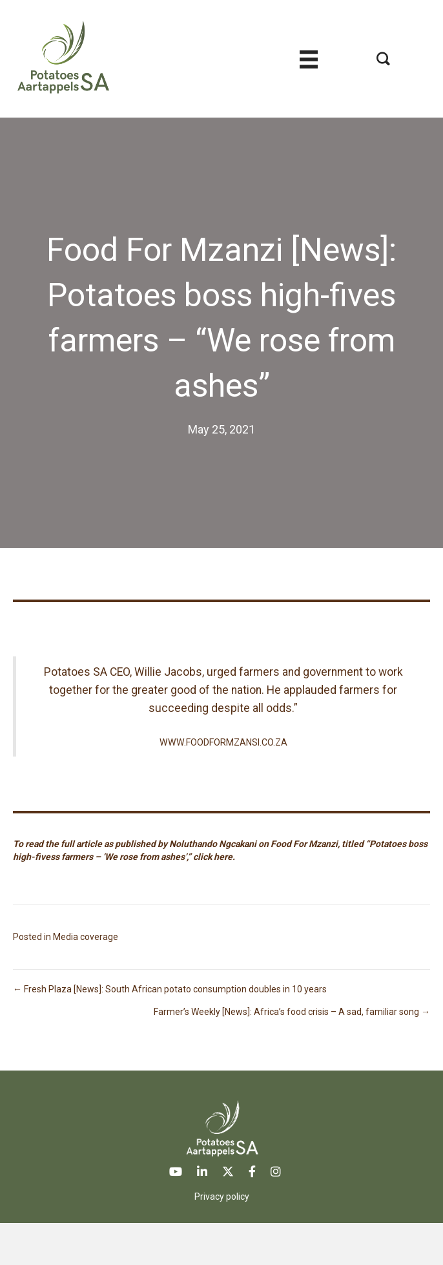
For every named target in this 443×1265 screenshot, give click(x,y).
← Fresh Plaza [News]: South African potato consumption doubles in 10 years (170, 989)
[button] (383, 58)
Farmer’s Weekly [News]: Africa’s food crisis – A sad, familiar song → (292, 1012)
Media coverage (85, 937)
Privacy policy (221, 1196)
